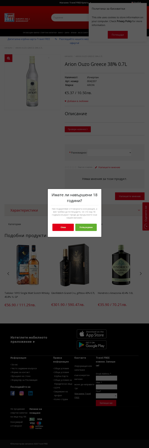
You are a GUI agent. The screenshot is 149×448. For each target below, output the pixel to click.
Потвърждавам (86, 227)
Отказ (63, 227)
